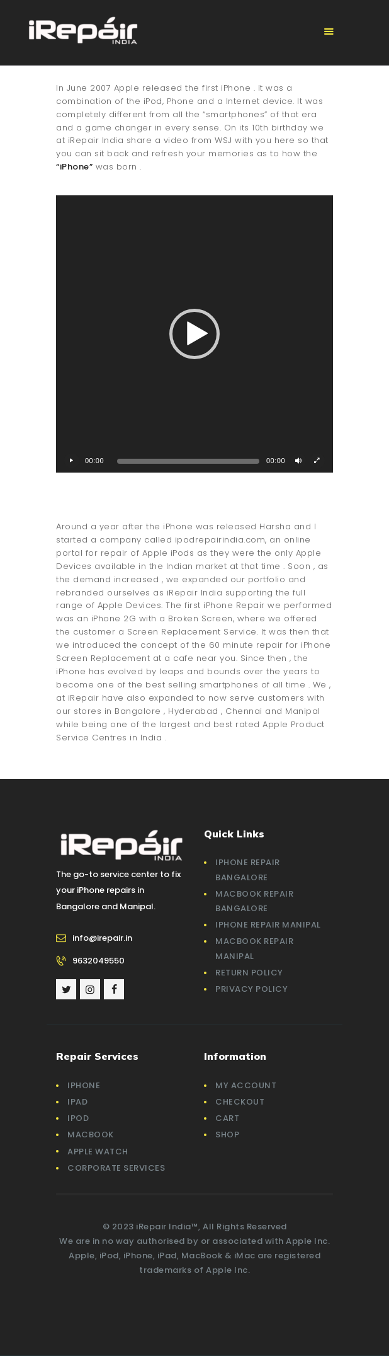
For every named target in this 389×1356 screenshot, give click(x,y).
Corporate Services (116, 1168)
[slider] (188, 461)
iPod (78, 1118)
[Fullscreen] (317, 460)
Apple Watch (97, 1152)
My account (245, 1085)
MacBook (90, 1135)
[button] (194, 334)
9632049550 (98, 961)
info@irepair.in (102, 938)
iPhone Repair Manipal (268, 925)
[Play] (71, 460)
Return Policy (249, 973)
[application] (194, 334)
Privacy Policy (251, 989)
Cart (227, 1118)
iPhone (83, 1085)
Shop (227, 1135)
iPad (77, 1102)
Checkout (239, 1102)
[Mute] (298, 460)
